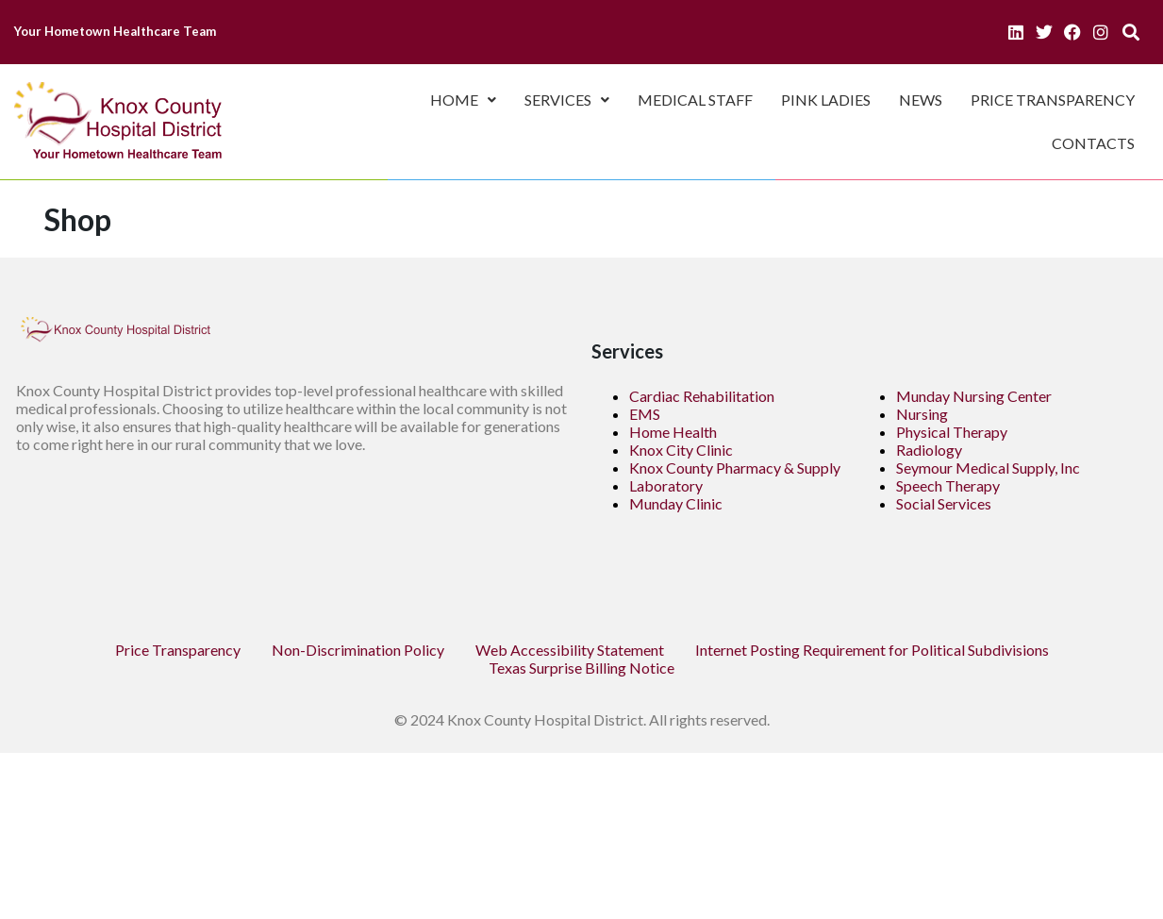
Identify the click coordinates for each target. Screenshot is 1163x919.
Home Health (673, 432)
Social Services (943, 503)
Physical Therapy (951, 432)
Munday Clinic (676, 503)
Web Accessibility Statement (569, 650)
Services (566, 100)
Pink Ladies (826, 100)
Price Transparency (1053, 100)
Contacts (1093, 143)
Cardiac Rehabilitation (701, 396)
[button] (463, 100)
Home (463, 100)
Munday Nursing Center (974, 396)
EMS (644, 414)
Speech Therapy (948, 485)
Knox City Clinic (681, 450)
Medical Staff (695, 100)
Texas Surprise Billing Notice (581, 668)
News (920, 100)
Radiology (929, 450)
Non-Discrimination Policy (358, 650)
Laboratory (666, 485)
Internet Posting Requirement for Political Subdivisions (872, 650)
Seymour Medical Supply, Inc (988, 467)
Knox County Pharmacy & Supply (734, 467)
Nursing (922, 414)
